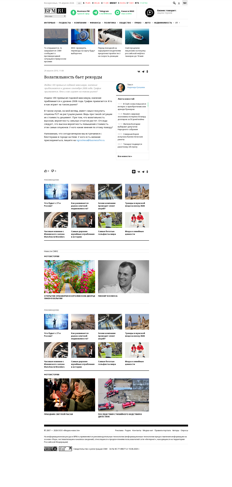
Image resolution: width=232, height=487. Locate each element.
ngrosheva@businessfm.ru (90, 140)
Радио (128, 430)
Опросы (184, 430)
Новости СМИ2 (51, 251)
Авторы (175, 430)
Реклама (119, 430)
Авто (148, 22)
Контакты (136, 430)
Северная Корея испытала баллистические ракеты (130, 137)
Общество (125, 22)
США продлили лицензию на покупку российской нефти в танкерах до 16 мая (135, 52)
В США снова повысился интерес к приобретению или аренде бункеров (132, 106)
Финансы (95, 22)
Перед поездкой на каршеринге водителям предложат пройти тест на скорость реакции (109, 52)
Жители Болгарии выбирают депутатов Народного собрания (129, 127)
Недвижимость (163, 22)
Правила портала (163, 430)
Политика (110, 22)
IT (176, 22)
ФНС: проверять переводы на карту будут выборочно (83, 51)
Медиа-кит (148, 430)
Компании (80, 22)
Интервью (49, 22)
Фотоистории (51, 256)
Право (138, 22)
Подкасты (65, 22)
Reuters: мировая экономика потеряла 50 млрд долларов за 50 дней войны (132, 117)
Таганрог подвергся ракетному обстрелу (130, 145)
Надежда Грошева (136, 87)
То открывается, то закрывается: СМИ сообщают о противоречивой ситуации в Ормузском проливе (55, 55)
